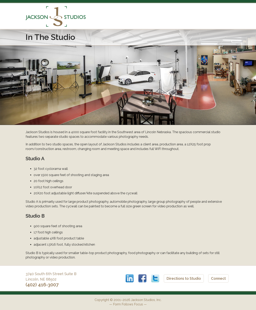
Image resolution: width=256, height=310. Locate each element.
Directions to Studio (184, 278)
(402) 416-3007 (42, 285)
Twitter (155, 278)
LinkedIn (130, 278)
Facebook (142, 278)
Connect (218, 278)
